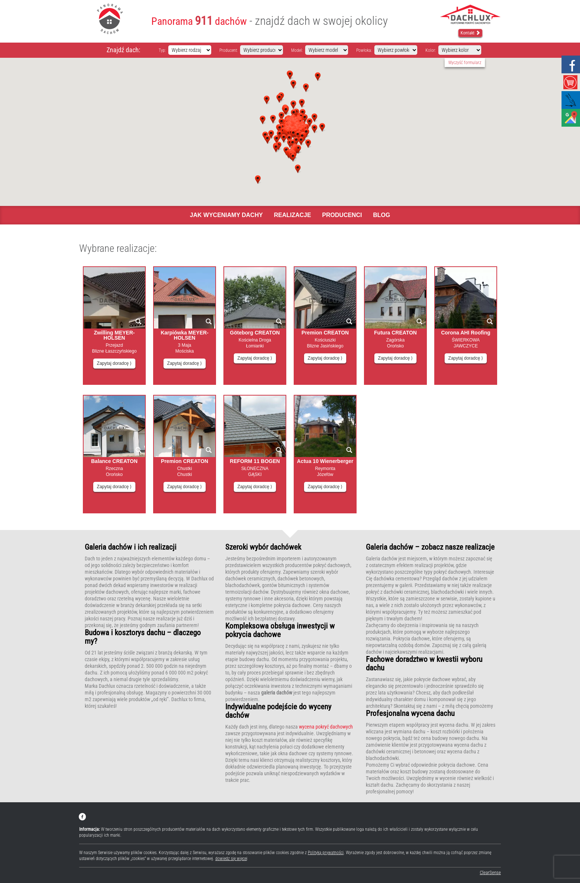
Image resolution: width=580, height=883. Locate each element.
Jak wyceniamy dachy (226, 215)
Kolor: (430, 50)
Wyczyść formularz (464, 62)
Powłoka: (364, 50)
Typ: (162, 50)
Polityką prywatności (326, 852)
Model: (297, 50)
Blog (381, 215)
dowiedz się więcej (231, 858)
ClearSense (490, 872)
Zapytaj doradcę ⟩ (114, 363)
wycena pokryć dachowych (326, 727)
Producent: (228, 50)
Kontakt (470, 33)
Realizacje (292, 215)
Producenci (342, 215)
